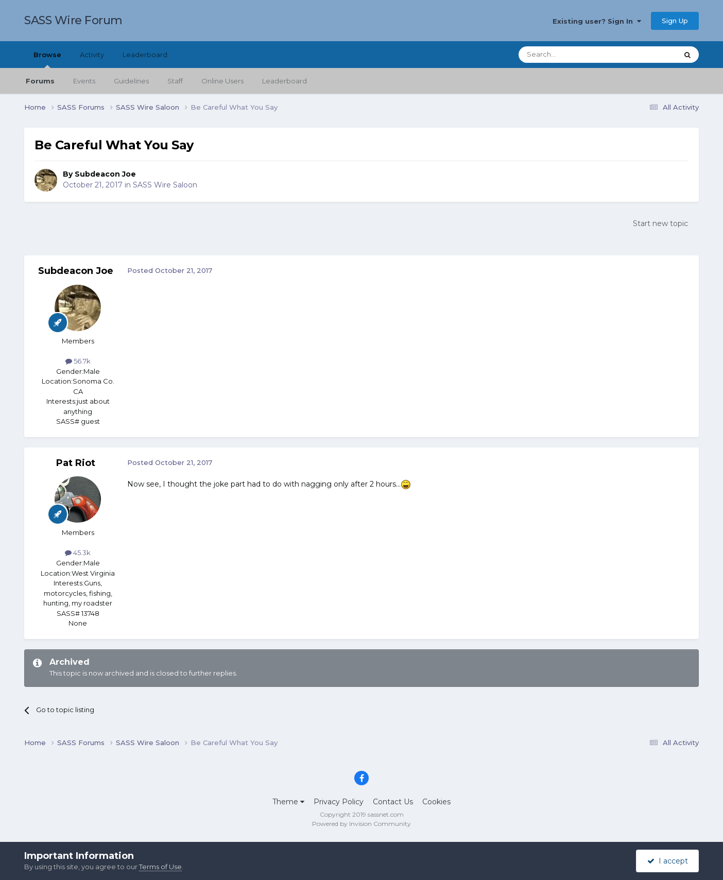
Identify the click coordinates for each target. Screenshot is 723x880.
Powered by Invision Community (361, 823)
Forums (40, 81)
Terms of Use (160, 866)
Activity (92, 54)
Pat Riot (75, 463)
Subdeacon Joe (105, 174)
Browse (47, 59)
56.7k (78, 361)
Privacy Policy (339, 801)
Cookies (436, 801)
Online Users (222, 81)
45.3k (78, 552)
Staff (175, 81)
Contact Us (393, 801)
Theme (288, 801)
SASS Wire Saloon (165, 184)
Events (84, 81)
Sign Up (675, 20)
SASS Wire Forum (73, 20)
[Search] (573, 54)
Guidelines (131, 81)
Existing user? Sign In (597, 21)
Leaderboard (284, 81)
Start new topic (660, 223)
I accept (667, 861)
